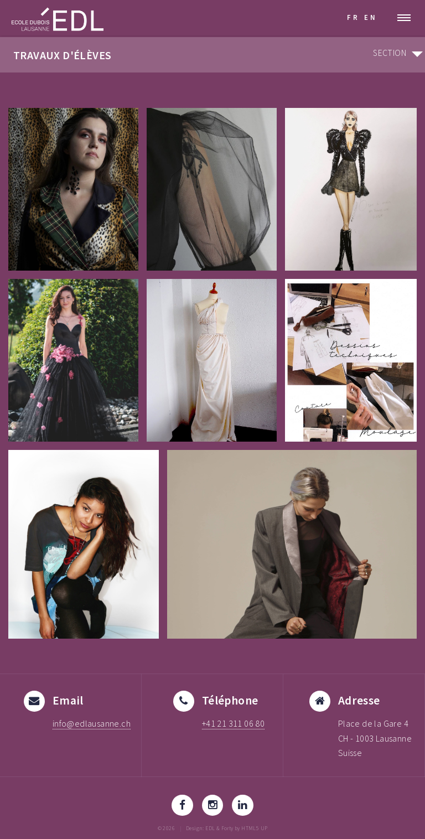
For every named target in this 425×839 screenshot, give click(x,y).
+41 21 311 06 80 (233, 723)
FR (353, 17)
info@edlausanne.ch (92, 723)
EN (370, 17)
